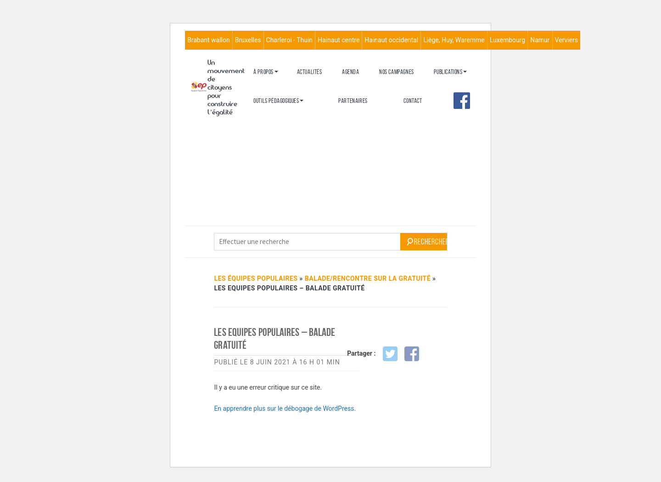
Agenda (350, 71)
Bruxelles (248, 40)
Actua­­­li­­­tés (309, 71)
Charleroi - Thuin (289, 40)
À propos (263, 71)
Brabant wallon (208, 40)
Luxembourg (508, 40)
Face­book (462, 100)
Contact (412, 100)
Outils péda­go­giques (276, 100)
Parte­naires (353, 100)
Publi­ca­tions (448, 71)
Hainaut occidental (391, 40)
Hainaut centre (338, 40)
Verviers (566, 40)
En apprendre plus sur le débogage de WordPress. (285, 408)
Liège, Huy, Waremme (454, 40)
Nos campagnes (396, 71)
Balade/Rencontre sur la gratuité (368, 278)
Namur (539, 40)
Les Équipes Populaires (255, 278)
